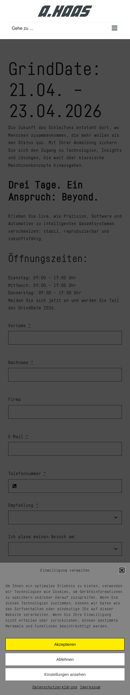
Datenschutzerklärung (55, 687)
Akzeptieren (65, 644)
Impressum (90, 687)
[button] (122, 570)
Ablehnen (64, 659)
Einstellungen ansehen (65, 674)
